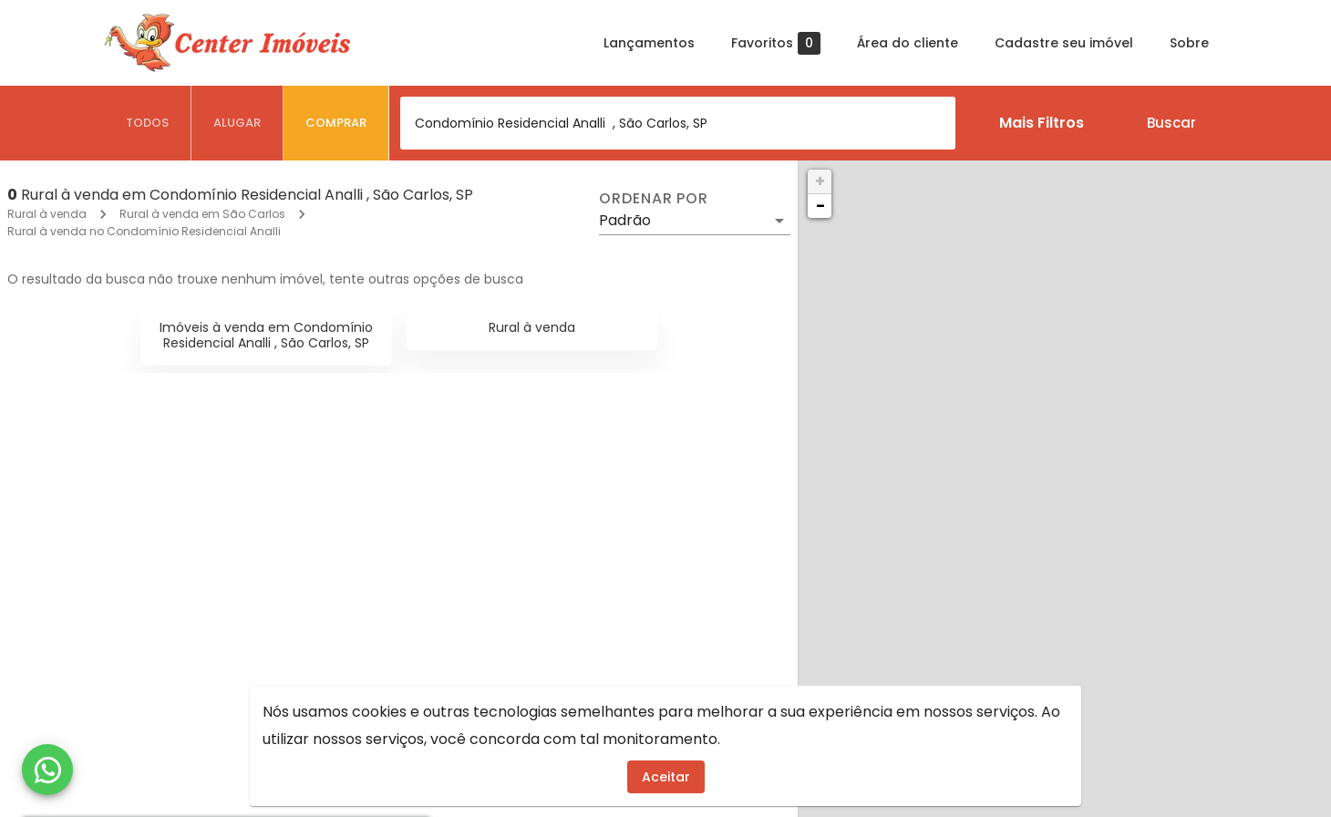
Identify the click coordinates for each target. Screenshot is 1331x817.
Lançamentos (649, 43)
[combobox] (677, 123)
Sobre (1189, 43)
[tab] (147, 123)
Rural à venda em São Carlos (202, 214)
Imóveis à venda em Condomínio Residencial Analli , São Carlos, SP (266, 335)
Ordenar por (653, 198)
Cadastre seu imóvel (1064, 43)
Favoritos (775, 43)
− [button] (820, 205)
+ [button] (820, 181)
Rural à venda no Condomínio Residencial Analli (144, 231)
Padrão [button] (625, 220)
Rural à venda (47, 214)
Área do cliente (907, 43)
